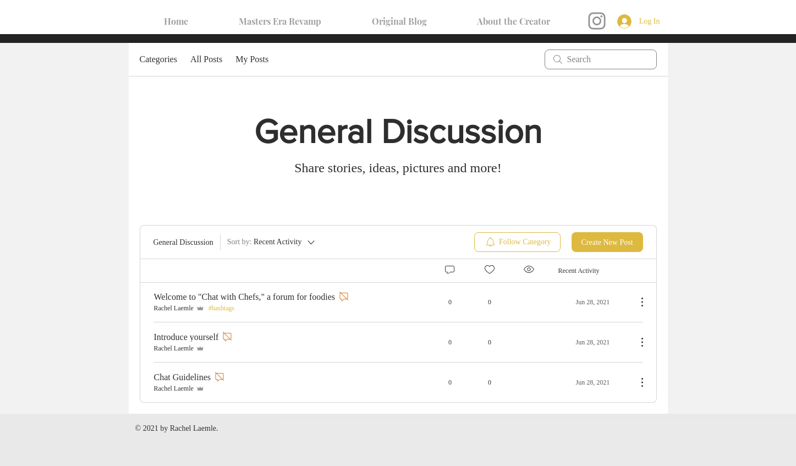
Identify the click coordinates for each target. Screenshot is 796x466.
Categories (158, 59)
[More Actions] (636, 302)
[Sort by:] (272, 242)
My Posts (251, 59)
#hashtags (221, 308)
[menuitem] (517, 242)
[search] (601, 59)
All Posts (206, 59)
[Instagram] (596, 20)
